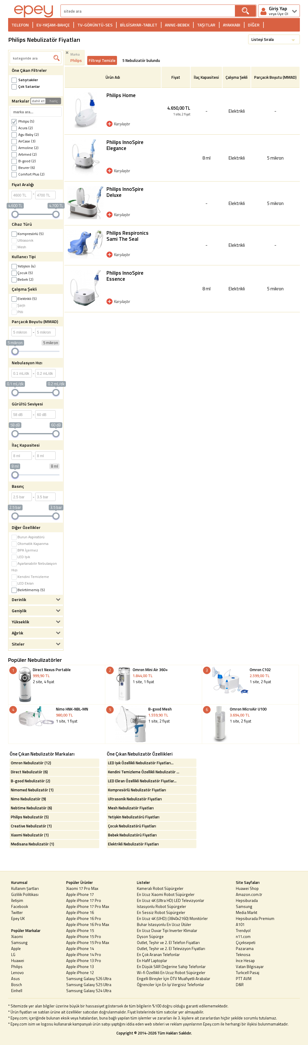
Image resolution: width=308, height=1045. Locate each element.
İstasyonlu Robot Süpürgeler (161, 906)
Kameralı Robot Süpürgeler (160, 888)
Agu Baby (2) (25, 134)
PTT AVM (243, 979)
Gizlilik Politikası (24, 894)
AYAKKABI (231, 25)
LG (13, 955)
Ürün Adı (113, 77)
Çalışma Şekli (237, 77)
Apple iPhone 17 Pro (83, 900)
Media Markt (246, 912)
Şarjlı (18, 305)
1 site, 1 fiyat (153, 685)
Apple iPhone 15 (80, 930)
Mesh (18, 247)
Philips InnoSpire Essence (124, 276)
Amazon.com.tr (249, 894)
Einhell (16, 991)
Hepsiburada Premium (255, 918)
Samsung (19, 943)
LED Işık (20, 557)
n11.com (243, 936)
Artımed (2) (24, 154)
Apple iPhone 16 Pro (83, 918)
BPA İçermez (24, 550)
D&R (240, 985)
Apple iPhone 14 (80, 949)
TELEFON (20, 25)
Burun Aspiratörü (28, 537)
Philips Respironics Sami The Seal (127, 236)
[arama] (148, 11)
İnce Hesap (245, 961)
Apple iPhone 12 (80, 973)
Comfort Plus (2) (28, 174)
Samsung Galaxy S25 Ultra (88, 985)
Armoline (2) (24, 148)
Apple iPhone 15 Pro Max (87, 943)
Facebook (19, 906)
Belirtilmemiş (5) (28, 590)
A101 (240, 924)
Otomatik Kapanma (29, 543)
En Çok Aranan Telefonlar (158, 955)
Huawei (17, 961)
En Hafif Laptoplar (152, 961)
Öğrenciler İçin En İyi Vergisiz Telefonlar (170, 985)
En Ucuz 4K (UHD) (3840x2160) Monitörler (172, 918)
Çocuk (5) (22, 273)
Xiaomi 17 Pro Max (82, 888)
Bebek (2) (22, 279)
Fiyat (175, 77)
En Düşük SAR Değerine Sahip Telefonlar (171, 967)
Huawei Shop (247, 888)
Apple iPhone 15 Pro (83, 936)
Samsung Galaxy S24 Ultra (88, 991)
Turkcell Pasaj (247, 973)
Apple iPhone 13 (80, 967)
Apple (16, 949)
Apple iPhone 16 (80, 912)
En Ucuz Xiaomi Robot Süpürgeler (166, 894)
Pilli (17, 312)
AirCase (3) (23, 141)
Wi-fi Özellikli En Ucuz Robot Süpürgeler (171, 973)
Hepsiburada (247, 900)
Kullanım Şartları (25, 888)
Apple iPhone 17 (80, 894)
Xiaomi (17, 936)
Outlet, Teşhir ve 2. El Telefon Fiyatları (168, 943)
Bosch (16, 985)
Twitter (17, 912)
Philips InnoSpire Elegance (124, 145)
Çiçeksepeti (245, 943)
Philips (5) (22, 121)
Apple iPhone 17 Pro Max (87, 906)
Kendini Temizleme (30, 576)
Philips (17, 967)
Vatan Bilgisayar (250, 967)
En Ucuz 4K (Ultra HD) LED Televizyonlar (170, 900)
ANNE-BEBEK (177, 25)
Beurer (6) (23, 167)
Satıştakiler (24, 80)
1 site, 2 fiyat (250, 682)
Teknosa (243, 955)
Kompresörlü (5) (27, 234)
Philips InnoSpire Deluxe (124, 192)
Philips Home (121, 95)
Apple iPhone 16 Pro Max (87, 924)
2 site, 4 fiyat (56, 685)
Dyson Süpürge (150, 936)
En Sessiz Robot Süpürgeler (161, 912)
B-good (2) (23, 161)
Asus (15, 979)
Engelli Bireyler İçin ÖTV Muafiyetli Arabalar (173, 979)
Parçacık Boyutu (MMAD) (275, 77)
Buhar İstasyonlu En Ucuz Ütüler (164, 924)
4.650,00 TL (175, 111)
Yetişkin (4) (23, 266)
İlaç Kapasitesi (206, 77)
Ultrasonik (22, 240)
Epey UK (18, 918)
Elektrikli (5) (24, 298)
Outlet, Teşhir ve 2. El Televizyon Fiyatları (171, 949)
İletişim (17, 900)
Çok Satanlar (25, 86)
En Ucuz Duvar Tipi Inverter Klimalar (167, 930)
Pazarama (245, 949)
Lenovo (17, 973)
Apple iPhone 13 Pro (83, 961)
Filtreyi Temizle (102, 60)
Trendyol (243, 930)
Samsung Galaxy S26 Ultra (88, 979)
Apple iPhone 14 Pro (83, 955)
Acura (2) (22, 128)
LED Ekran (22, 583)
